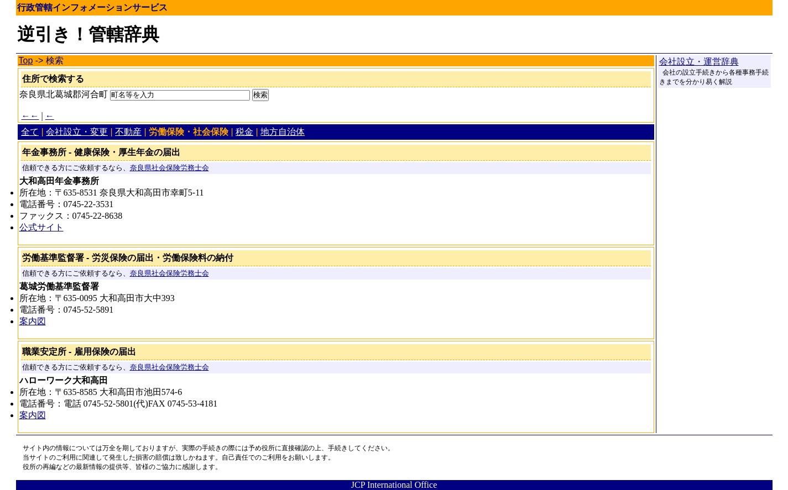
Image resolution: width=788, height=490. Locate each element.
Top (26, 60)
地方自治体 (282, 131)
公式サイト (41, 227)
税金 (244, 131)
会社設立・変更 (77, 131)
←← (30, 115)
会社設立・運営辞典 (699, 61)
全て (30, 131)
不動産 (128, 131)
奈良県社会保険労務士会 (169, 168)
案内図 (32, 321)
